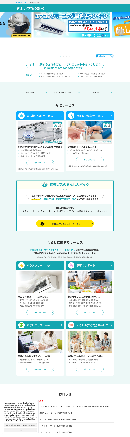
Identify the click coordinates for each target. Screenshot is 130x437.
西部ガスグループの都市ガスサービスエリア (53, 241)
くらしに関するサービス (64, 84)
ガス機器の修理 (47, 190)
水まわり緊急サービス (66, 190)
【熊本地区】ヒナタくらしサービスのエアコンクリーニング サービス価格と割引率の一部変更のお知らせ (70, 398)
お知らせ (96, 84)
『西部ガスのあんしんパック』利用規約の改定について (51, 404)
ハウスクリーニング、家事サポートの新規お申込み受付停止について (56, 411)
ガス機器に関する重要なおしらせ (31, 392)
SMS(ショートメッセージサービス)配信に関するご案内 (51, 417)
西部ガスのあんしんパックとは (66, 215)
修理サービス (31, 84)
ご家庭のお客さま (21, 2)
